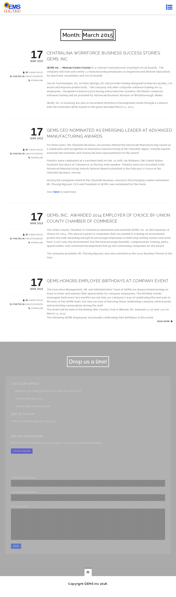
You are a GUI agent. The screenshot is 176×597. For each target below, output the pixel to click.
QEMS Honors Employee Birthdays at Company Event (108, 280)
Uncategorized (34, 76)
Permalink (37, 80)
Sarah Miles (36, 72)
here (57, 191)
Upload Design (21, 451)
